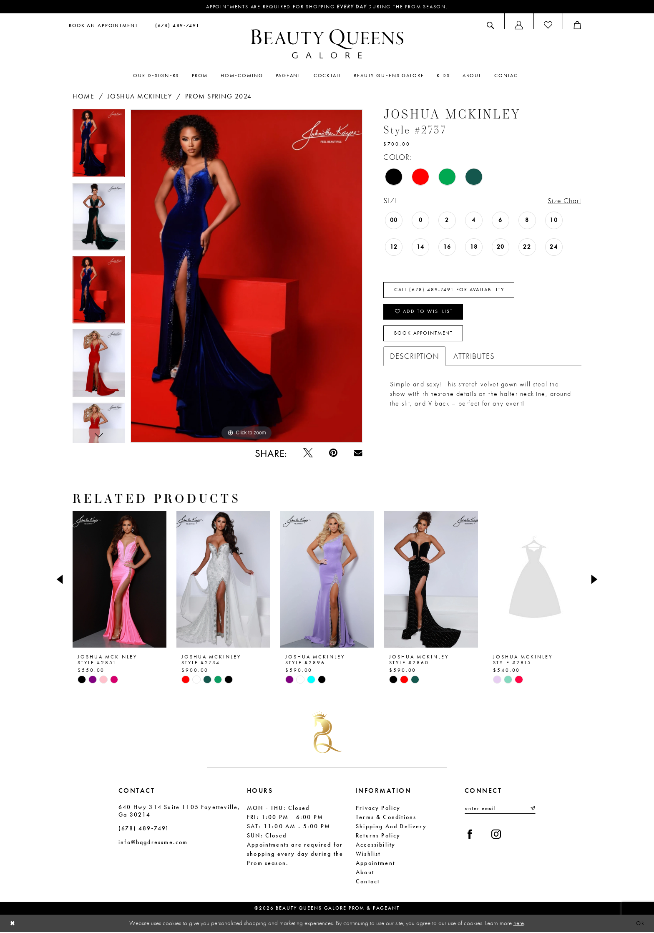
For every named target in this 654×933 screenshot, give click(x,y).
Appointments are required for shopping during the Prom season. (327, 7)
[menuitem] (103, 25)
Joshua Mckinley (140, 96)
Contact (368, 882)
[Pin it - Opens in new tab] (332, 453)
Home (83, 96)
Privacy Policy (378, 808)
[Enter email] (500, 809)
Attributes (474, 358)
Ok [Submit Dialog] (640, 924)
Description (414, 358)
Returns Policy (378, 836)
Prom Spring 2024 (218, 96)
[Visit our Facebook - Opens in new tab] (470, 836)
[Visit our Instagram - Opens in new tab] (497, 836)
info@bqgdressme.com (153, 843)
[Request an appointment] (103, 25)
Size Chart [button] (563, 201)
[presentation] (119, 580)
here (518, 924)
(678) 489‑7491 (143, 829)
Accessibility (375, 845)
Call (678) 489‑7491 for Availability (450, 290)
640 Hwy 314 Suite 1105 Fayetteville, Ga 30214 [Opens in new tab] (179, 811)
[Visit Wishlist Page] (548, 25)
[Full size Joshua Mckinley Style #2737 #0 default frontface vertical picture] (246, 276)
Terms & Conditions (386, 818)
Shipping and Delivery (391, 827)
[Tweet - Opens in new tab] (306, 453)
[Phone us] (175, 25)
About (365, 873)
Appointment (375, 863)
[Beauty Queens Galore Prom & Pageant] (327, 44)
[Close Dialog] (13, 924)
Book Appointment (424, 336)
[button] (518, 25)
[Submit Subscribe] (532, 809)
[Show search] (490, 25)
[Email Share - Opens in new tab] (357, 454)
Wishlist (368, 854)
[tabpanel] (99, 146)
